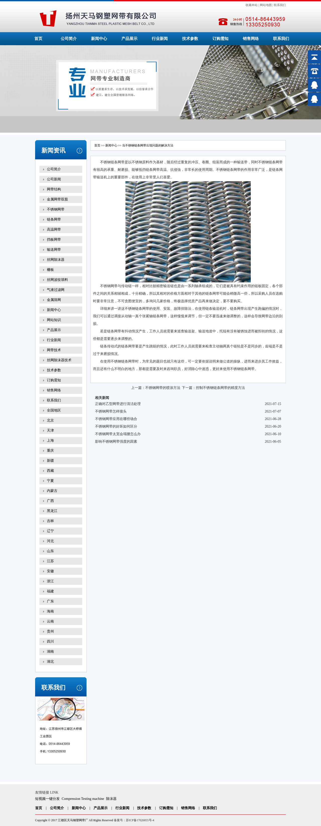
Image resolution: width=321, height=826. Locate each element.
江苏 (50, 561)
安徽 (50, 571)
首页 (38, 38)
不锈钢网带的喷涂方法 (162, 388)
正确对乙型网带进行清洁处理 (118, 404)
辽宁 (50, 531)
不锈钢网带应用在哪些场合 (116, 419)
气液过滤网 (55, 290)
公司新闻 (54, 179)
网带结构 (54, 189)
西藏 (50, 471)
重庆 (50, 450)
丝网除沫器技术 (59, 360)
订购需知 (220, 38)
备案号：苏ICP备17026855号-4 (134, 820)
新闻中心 (99, 38)
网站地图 (266, 5)
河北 (50, 541)
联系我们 (280, 5)
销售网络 (251, 38)
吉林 (50, 521)
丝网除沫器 (55, 260)
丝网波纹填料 (57, 280)
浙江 (50, 581)
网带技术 (54, 350)
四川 (50, 641)
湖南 (50, 651)
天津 (50, 430)
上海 (50, 440)
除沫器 (111, 799)
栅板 (50, 270)
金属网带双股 (57, 199)
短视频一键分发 (47, 799)
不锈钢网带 (55, 209)
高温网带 (54, 229)
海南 (50, 611)
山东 (50, 551)
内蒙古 (52, 491)
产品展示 (129, 38)
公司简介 (69, 38)
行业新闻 (160, 38)
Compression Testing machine (83, 799)
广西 (50, 501)
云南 (50, 621)
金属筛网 (54, 300)
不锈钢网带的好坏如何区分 (116, 426)
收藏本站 (252, 5)
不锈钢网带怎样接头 (111, 411)
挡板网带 (54, 239)
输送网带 (54, 249)
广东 (50, 601)
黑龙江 (52, 511)
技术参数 (190, 38)
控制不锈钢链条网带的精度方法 (220, 388)
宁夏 (50, 481)
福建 (50, 591)
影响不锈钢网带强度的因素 (116, 441)
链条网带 (54, 219)
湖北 (50, 661)
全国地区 (54, 410)
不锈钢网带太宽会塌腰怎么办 (118, 434)
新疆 (50, 460)
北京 (50, 420)
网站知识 (54, 320)
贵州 (50, 631)
